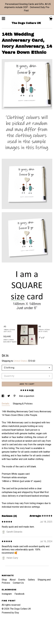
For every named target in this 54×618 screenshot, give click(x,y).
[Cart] (50, 19)
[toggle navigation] (3, 18)
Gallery (31, 579)
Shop (4, 579)
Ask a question (26, 396)
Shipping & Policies (23, 403)
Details (6, 403)
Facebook (19, 593)
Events (22, 579)
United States (20, 361)
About (13, 579)
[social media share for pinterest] (14, 396)
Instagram (7, 593)
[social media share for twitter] (9, 396)
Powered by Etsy (10, 612)
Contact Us (18, 582)
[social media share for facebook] (3, 396)
